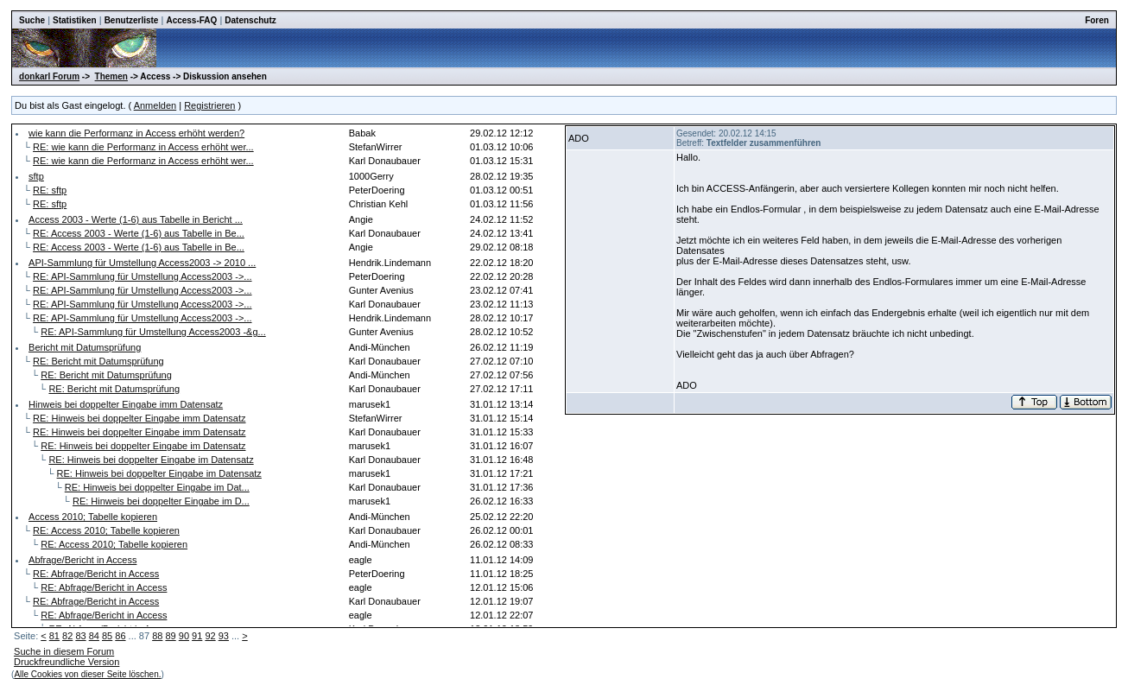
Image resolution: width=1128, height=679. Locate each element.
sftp (36, 176)
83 (80, 636)
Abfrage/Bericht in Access (82, 560)
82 (67, 636)
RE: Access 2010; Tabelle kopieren (106, 530)
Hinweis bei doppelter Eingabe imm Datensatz (126, 404)
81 (54, 636)
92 (210, 636)
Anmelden (155, 105)
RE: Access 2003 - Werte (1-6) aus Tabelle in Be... (138, 233)
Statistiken (75, 20)
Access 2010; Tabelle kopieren (93, 516)
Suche (32, 20)
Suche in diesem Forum (64, 651)
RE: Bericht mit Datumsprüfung (98, 361)
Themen (111, 76)
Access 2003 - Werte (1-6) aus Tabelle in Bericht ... (136, 219)
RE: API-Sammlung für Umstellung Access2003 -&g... (153, 332)
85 (107, 636)
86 (120, 636)
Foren (1097, 20)
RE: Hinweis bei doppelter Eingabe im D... (161, 501)
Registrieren (209, 105)
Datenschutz (250, 20)
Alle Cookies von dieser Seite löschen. (87, 674)
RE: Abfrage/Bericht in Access (96, 573)
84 (94, 636)
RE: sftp (50, 190)
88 (157, 636)
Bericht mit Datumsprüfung (85, 347)
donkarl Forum (49, 76)
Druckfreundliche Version (66, 662)
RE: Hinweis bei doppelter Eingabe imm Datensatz (139, 418)
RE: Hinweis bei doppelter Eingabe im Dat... (157, 487)
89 (170, 636)
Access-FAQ (191, 20)
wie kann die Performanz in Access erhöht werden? (136, 133)
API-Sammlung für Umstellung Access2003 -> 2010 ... (142, 262)
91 (197, 636)
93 (224, 636)
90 (184, 636)
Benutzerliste (132, 20)
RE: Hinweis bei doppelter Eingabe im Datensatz (143, 446)
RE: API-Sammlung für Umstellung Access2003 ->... (142, 276)
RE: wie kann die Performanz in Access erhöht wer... (143, 147)
